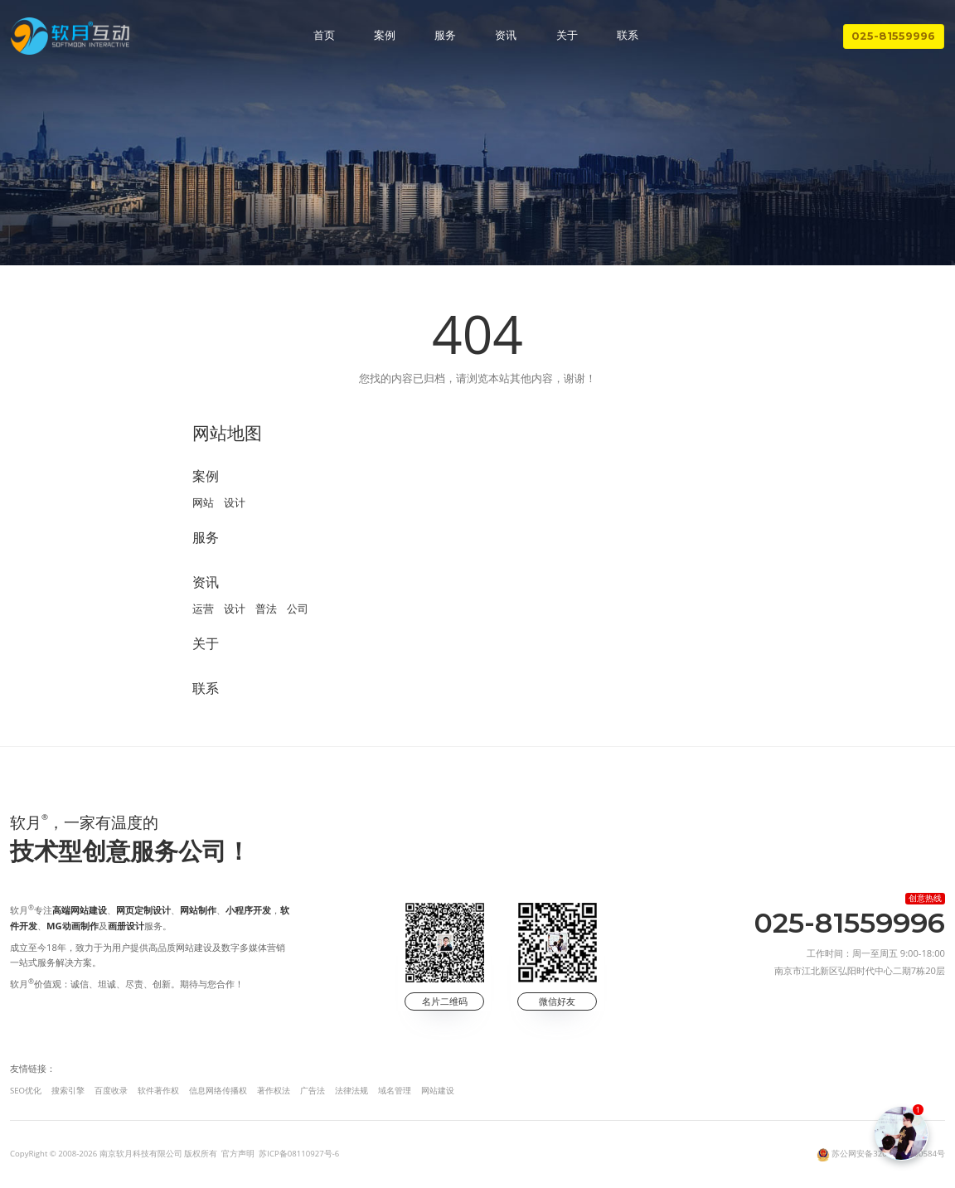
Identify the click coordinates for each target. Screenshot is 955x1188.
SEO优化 (25, 1090)
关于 (567, 35)
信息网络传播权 (218, 1090)
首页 (324, 35)
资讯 (505, 35)
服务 (445, 35)
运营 (203, 608)
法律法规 (351, 1090)
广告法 (312, 1090)
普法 (266, 608)
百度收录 (111, 1090)
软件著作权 (158, 1090)
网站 (203, 502)
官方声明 (238, 1153)
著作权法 (273, 1090)
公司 (297, 608)
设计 (234, 502)
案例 (384, 35)
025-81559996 (893, 36)
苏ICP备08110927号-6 (299, 1153)
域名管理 (394, 1090)
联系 (627, 35)
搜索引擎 (68, 1090)
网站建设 (437, 1090)
